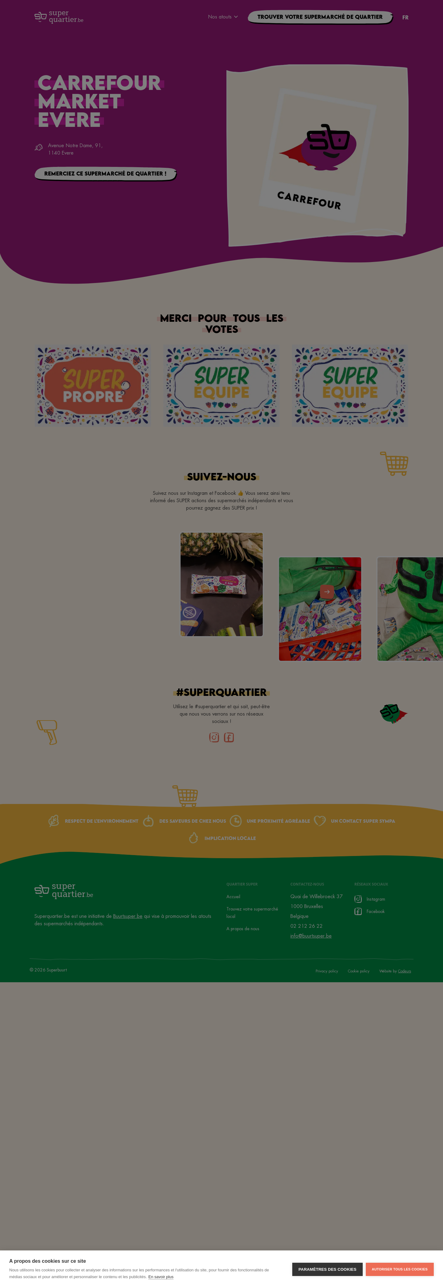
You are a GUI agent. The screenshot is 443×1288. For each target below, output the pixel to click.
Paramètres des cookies (327, 1269)
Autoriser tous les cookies (400, 1269)
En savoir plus (161, 1276)
